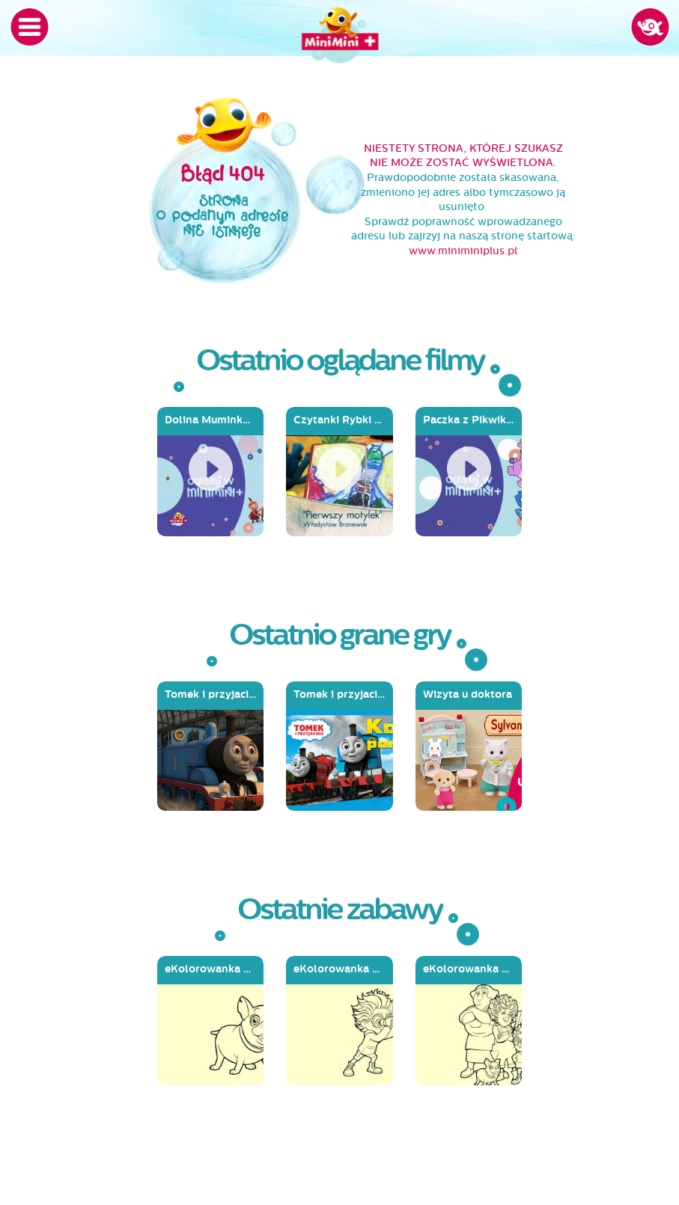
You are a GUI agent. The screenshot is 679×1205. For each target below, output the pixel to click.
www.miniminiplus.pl (463, 251)
